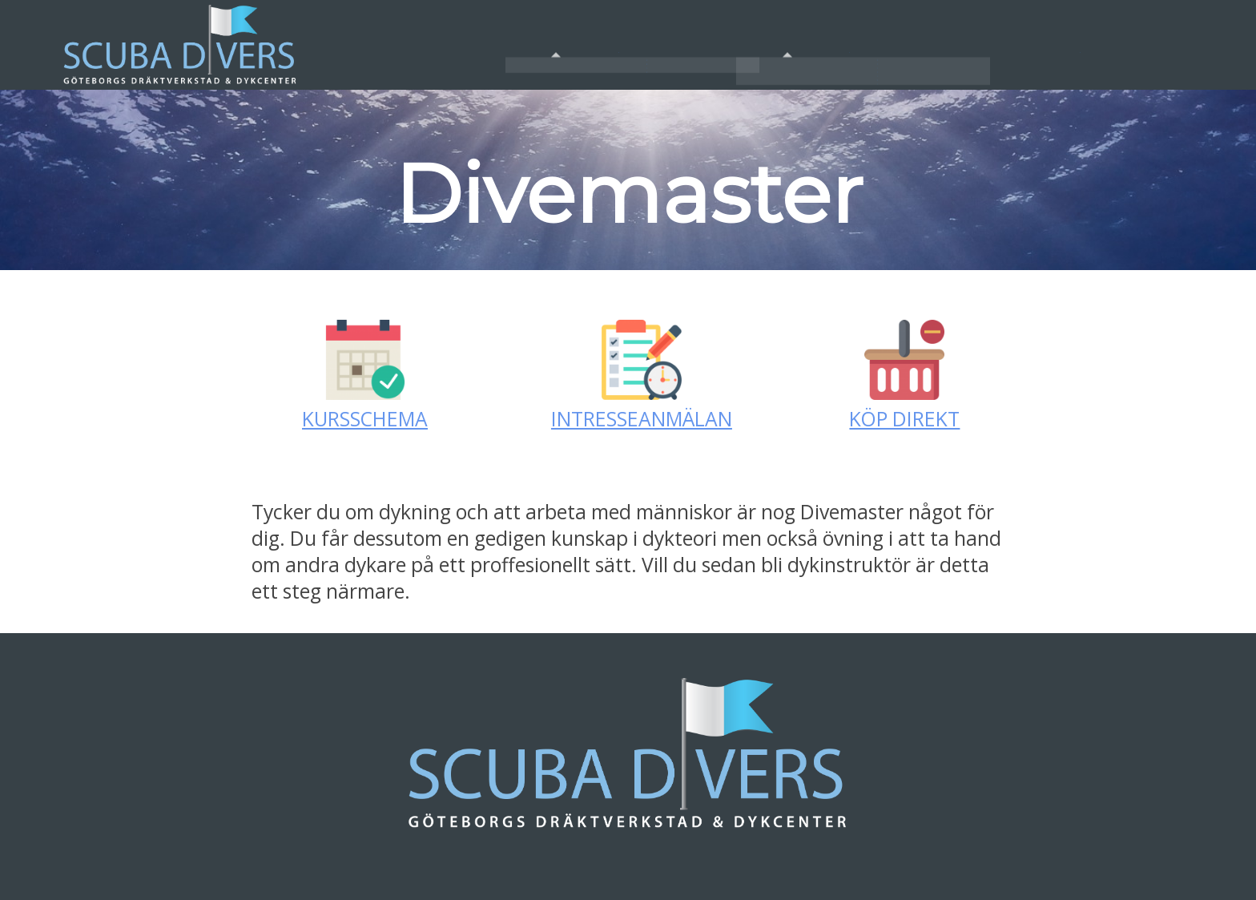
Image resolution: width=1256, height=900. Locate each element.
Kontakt (1080, 45)
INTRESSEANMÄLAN (641, 419)
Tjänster (849, 45)
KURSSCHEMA (365, 419)
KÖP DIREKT (904, 419)
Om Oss (618, 45)
